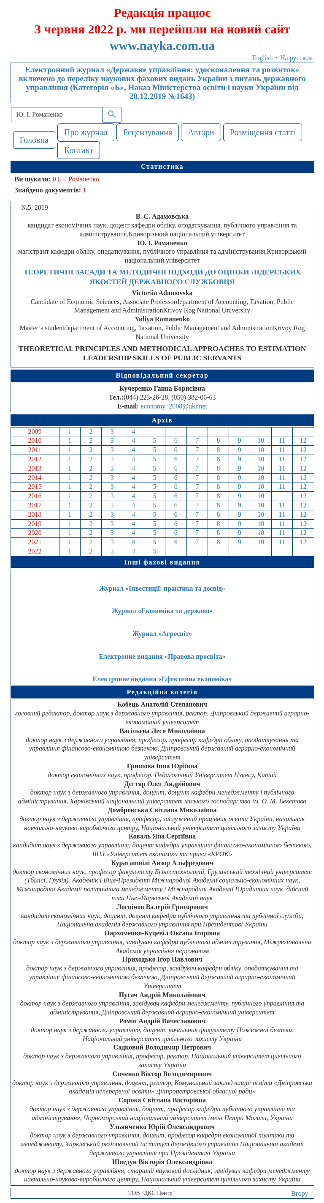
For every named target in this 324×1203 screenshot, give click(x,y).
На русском (296, 57)
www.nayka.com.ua (162, 45)
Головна (34, 140)
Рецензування (147, 132)
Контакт (78, 150)
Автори (201, 132)
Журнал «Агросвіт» (162, 633)
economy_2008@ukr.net (174, 406)
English (262, 57)
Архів (162, 420)
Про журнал (86, 132)
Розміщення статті (263, 132)
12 (303, 440)
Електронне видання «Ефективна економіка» (162, 678)
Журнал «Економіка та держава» (162, 610)
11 (282, 440)
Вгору (299, 1193)
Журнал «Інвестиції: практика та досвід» (162, 588)
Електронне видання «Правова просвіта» (162, 656)
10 (260, 440)
